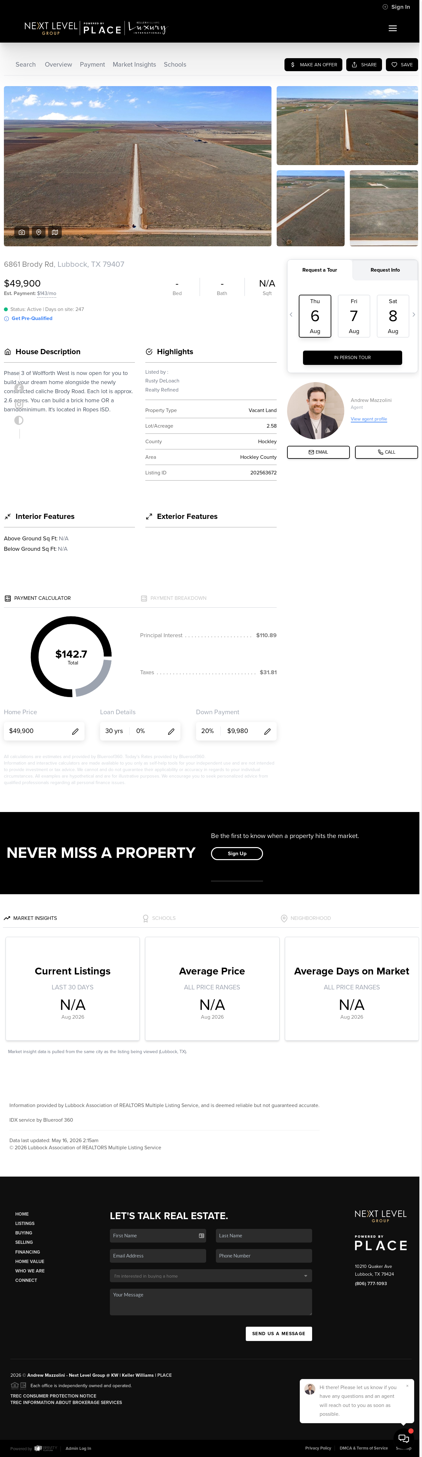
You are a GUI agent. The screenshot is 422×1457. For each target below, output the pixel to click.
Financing (27, 1252)
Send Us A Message (279, 1333)
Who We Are (30, 1271)
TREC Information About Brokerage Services (66, 1402)
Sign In (396, 7)
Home (22, 1214)
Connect (26, 1280)
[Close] (407, 1385)
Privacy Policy (318, 1448)
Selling (24, 1242)
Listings (24, 1223)
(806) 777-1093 (371, 1283)
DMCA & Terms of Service (364, 1448)
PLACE (164, 1375)
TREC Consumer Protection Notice (53, 1396)
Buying (23, 1233)
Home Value (29, 1261)
